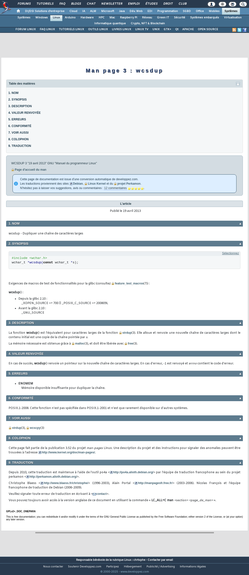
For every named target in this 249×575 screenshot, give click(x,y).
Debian (78, 183)
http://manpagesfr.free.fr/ (155, 483)
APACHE (188, 29)
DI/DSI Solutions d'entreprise (45, 11)
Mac (112, 17)
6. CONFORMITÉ (19, 126)
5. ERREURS (17, 119)
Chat (91, 4)
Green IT (163, 17)
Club (182, 4)
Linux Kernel (97, 183)
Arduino (70, 17)
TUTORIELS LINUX (71, 29)
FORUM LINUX (25, 29)
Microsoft (107, 11)
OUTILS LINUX (98, 29)
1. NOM (13, 93)
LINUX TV (141, 29)
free (130, 343)
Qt (176, 29)
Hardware (87, 17)
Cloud (73, 11)
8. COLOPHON (18, 139)
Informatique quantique (110, 23)
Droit (168, 4)
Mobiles (214, 11)
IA (83, 11)
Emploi (133, 4)
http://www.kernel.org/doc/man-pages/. (69, 452)
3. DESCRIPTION (20, 106)
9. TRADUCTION (19, 146)
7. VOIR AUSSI (18, 132)
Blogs (75, 4)
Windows (41, 17)
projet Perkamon (129, 183)
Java (122, 11)
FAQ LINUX (47, 29)
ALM (93, 11)
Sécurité (179, 17)
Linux (56, 17)
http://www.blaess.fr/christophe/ (66, 483)
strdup (126, 332)
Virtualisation (233, 17)
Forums (24, 4)
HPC (102, 17)
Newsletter (111, 4)
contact (101, 494)
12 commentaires (115, 188)
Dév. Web (136, 11)
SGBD (187, 11)
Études (151, 4)
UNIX (156, 29)
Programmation (167, 11)
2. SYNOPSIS (17, 99)
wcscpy (35, 428)
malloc (79, 343)
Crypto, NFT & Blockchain (148, 23)
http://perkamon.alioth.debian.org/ (53, 476)
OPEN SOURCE (208, 29)
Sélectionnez (230, 253)
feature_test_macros (129, 283)
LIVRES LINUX (121, 29)
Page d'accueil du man (30, 169)
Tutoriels (45, 4)
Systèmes (230, 11)
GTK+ (167, 29)
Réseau (147, 17)
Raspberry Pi (128, 17)
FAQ (62, 4)
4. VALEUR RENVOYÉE (24, 113)
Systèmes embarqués (204, 17)
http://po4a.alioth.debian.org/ (133, 472)
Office (200, 11)
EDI (149, 11)
